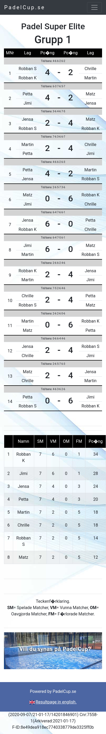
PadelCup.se (24, 7)
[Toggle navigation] (94, 7)
